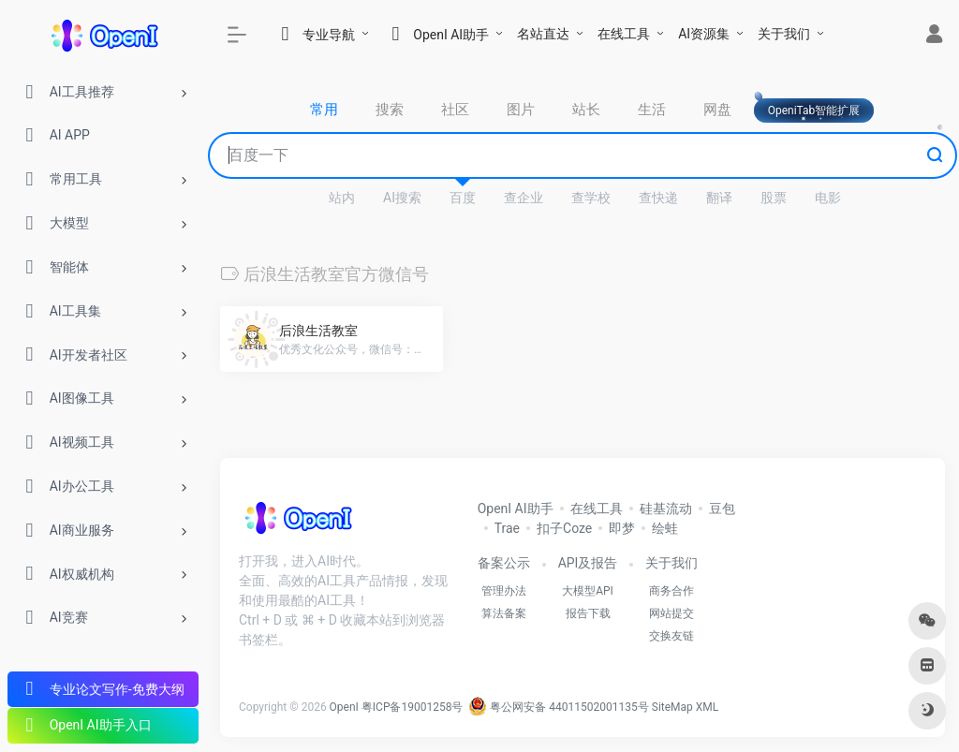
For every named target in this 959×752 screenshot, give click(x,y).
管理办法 (503, 590)
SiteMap (672, 707)
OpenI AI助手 (515, 508)
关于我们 (784, 33)
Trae (507, 528)
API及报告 (588, 562)
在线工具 (624, 33)
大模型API (587, 590)
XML (707, 707)
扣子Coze (564, 528)
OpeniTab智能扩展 (814, 110)
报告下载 (588, 613)
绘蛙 (665, 528)
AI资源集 (704, 33)
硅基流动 (666, 508)
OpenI (344, 707)
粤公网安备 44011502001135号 (558, 707)
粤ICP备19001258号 (412, 707)
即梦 (622, 528)
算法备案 (503, 613)
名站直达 (543, 33)
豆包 (722, 508)
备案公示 (504, 562)
